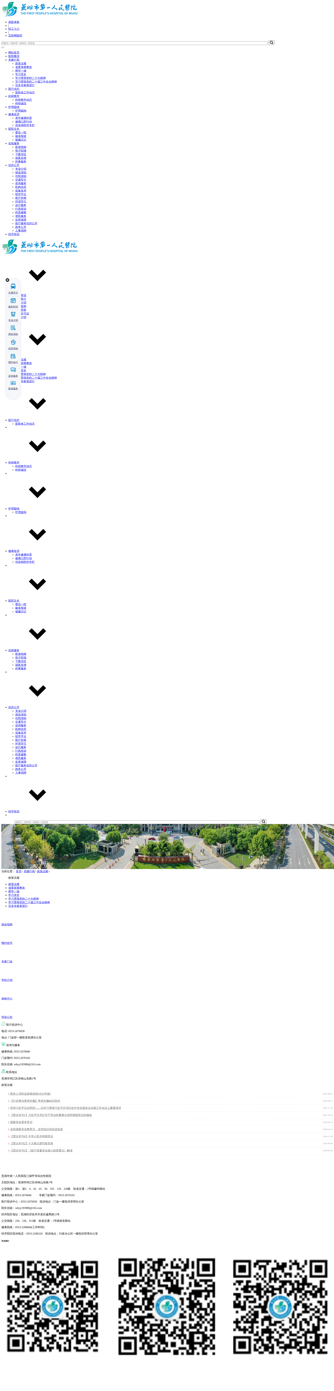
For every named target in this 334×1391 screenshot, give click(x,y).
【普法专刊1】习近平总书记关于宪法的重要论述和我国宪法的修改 (51, 1115)
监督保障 (20, 219)
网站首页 (13, 52)
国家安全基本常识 (21, 1122)
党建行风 (13, 59)
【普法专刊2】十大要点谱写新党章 (31, 1143)
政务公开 (20, 227)
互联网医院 (15, 35)
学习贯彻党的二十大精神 (30, 77)
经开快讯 (13, 234)
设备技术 (20, 190)
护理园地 (13, 107)
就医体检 (13, 22)
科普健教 (20, 212)
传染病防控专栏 (25, 125)
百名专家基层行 (25, 85)
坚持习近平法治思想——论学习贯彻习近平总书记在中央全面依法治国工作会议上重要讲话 (65, 1107)
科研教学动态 (23, 99)
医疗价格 (20, 197)
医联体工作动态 (25, 92)
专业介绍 (20, 168)
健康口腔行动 (23, 121)
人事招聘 (20, 230)
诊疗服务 (20, 205)
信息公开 (13, 165)
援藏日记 (20, 139)
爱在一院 (20, 132)
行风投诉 (20, 208)
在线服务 (13, 143)
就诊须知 (20, 172)
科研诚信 (20, 103)
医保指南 (20, 147)
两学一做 (20, 70)
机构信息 (20, 187)
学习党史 (20, 74)
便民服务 (20, 216)
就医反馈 (20, 157)
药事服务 (20, 161)
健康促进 (13, 114)
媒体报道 (20, 136)
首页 (18, 871)
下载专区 (20, 154)
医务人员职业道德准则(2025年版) (30, 1093)
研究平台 (20, 194)
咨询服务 (20, 183)
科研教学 (13, 96)
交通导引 (20, 179)
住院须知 (20, 176)
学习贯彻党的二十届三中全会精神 (36, 81)
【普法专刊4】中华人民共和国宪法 (31, 1136)
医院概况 (13, 56)
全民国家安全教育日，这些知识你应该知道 (36, 1129)
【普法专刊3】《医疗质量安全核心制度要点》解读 (41, 1150)
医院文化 (13, 128)
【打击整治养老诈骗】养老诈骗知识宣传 (35, 1100)
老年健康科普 (23, 117)
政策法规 (20, 63)
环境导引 (20, 201)
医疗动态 (13, 88)
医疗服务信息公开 (26, 223)
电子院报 (20, 150)
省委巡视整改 (23, 67)
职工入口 (13, 28)
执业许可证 (22, 313)
